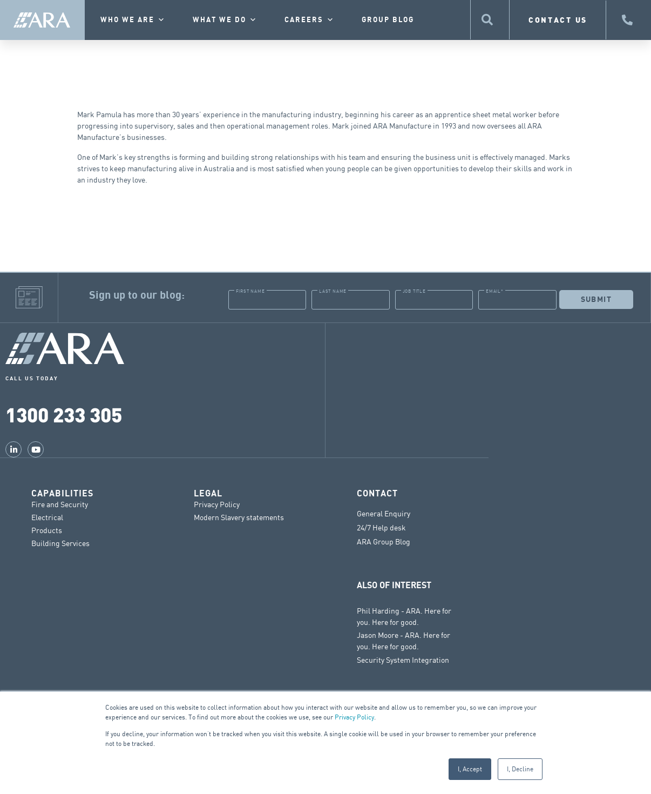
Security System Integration (403, 659)
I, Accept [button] (470, 769)
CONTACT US (557, 19)
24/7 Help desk (381, 527)
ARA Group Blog (383, 541)
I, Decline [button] (520, 769)
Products (46, 529)
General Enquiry (383, 513)
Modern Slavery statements (239, 516)
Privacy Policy (354, 717)
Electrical (47, 516)
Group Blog (388, 20)
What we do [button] (225, 20)
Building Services (60, 542)
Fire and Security (59, 503)
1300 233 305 (63, 414)
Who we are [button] (133, 20)
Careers (309, 20)
